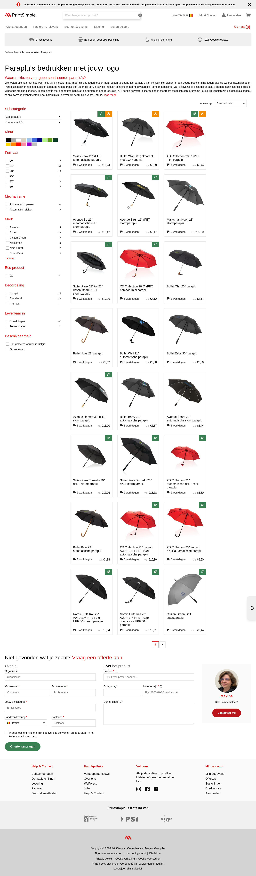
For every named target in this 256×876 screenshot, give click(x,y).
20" (35, 161)
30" (35, 187)
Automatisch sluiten (35, 209)
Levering (37, 783)
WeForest (90, 783)
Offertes (210, 778)
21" (35, 166)
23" (35, 171)
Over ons (90, 778)
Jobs (87, 788)
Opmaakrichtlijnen (43, 778)
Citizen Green (35, 238)
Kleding (99, 26)
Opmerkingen (113, 701)
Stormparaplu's (14, 122)
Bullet (35, 232)
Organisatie (11, 671)
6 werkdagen (35, 321)
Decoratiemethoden (44, 793)
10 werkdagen (35, 326)
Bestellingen (213, 783)
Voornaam (11, 686)
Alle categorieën (16, 26)
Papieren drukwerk (45, 26)
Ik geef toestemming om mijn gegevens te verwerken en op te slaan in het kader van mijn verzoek (51, 734)
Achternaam (59, 686)
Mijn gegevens (214, 773)
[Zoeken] (101, 15)
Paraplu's (46, 52)
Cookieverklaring (125, 858)
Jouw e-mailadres (16, 701)
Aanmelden (212, 793)
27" (35, 181)
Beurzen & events (76, 26)
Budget (35, 293)
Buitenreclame (119, 26)
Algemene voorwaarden (108, 853)
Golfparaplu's (13, 116)
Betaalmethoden (42, 773)
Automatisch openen (35, 204)
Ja (35, 275)
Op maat (242, 27)
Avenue (35, 227)
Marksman (35, 243)
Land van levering (16, 717)
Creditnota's (213, 788)
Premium (35, 304)
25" (35, 176)
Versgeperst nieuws (97, 773)
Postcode (58, 717)
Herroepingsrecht (136, 853)
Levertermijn (152, 686)
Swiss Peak (35, 253)
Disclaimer (155, 853)
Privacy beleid (104, 858)
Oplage (110, 686)
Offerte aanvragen (22, 746)
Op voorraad (17, 349)
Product (110, 671)
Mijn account (214, 766)
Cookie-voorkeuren (149, 858)
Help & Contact (42, 766)
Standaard (35, 298)
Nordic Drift (35, 248)
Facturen (37, 788)
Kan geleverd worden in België (27, 344)
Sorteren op (206, 103)
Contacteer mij (226, 712)
